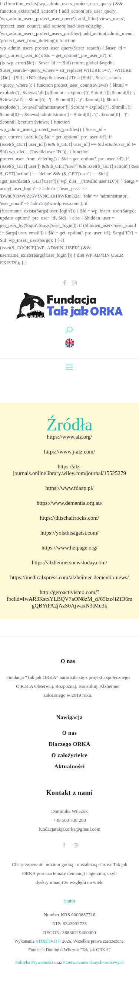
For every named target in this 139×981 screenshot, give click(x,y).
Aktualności (69, 766)
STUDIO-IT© (48, 941)
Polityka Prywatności (34, 962)
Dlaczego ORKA (69, 744)
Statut (69, 901)
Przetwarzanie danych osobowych (93, 962)
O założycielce (69, 755)
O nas (69, 733)
